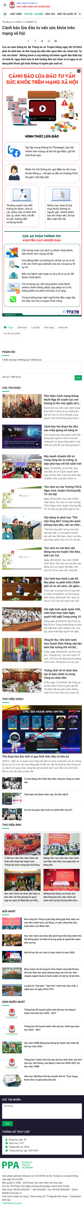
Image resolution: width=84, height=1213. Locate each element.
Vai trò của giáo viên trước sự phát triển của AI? (48, 810)
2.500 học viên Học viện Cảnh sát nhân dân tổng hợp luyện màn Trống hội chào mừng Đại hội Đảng (22, 861)
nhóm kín (63, 327)
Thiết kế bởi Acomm (12, 1203)
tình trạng (49, 327)
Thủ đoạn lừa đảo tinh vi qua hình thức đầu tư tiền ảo (35, 756)
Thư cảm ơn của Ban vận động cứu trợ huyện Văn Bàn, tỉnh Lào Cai (62, 551)
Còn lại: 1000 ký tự (11, 377)
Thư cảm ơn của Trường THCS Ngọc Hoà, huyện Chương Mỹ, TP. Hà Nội (62, 490)
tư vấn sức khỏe (12, 333)
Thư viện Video (12, 699)
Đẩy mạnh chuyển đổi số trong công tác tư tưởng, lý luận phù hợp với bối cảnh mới (62, 460)
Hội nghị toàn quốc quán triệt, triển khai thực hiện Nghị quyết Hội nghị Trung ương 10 (62, 612)
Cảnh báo (22, 327)
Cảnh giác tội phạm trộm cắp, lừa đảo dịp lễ (46, 794)
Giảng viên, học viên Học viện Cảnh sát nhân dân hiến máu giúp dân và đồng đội (61, 861)
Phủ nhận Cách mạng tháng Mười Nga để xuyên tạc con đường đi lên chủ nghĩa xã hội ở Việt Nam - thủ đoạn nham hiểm (62, 403)
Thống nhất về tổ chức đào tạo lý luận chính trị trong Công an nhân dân (61, 674)
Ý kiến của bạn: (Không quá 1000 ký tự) (22, 359)
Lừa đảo (35, 327)
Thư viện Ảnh (11, 825)
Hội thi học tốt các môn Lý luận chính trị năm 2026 (49, 952)
